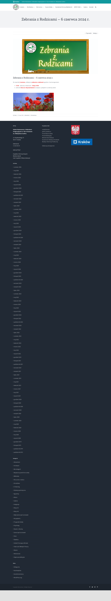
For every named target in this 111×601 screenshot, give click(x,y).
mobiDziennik (45, 129)
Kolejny (95, 33)
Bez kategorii (17, 469)
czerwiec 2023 (17, 294)
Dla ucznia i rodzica (19, 480)
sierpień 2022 (17, 329)
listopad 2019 (17, 445)
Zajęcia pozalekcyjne (19, 557)
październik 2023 (18, 280)
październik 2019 (18, 449)
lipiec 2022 (16, 332)
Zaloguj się (17, 567)
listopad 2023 (17, 276)
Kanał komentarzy (19, 574)
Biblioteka (16, 476)
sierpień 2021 (17, 371)
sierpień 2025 (17, 202)
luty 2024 (16, 265)
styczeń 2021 (17, 396)
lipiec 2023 (16, 290)
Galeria (16, 501)
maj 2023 (16, 297)
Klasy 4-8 (16, 511)
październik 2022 (18, 322)
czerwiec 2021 (17, 378)
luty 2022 (16, 350)
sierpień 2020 (17, 413)
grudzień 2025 (17, 188)
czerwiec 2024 (17, 251)
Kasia (15, 115)
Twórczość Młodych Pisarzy (21, 546)
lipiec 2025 (16, 206)
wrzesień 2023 (17, 283)
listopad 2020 (17, 403)
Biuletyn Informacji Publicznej (50, 141)
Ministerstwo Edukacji (48, 137)
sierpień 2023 (17, 287)
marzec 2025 (17, 220)
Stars (15, 536)
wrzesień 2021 (17, 368)
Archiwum (16, 465)
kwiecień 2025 (17, 216)
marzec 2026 (17, 177)
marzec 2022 (17, 346)
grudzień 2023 (17, 273)
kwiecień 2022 (17, 343)
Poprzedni (89, 33)
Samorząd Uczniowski (20, 532)
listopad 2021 (17, 360)
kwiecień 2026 (17, 174)
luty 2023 (16, 308)
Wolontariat (17, 553)
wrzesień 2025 (17, 199)
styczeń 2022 (17, 353)
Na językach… (17, 518)
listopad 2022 (17, 318)
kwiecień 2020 (17, 427)
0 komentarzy (33, 115)
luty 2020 (16, 434)
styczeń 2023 (17, 311)
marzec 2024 (17, 262)
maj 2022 (16, 339)
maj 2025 (16, 213)
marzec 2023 (17, 304)
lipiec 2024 (16, 248)
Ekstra (15, 497)
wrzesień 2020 (17, 410)
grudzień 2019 (17, 442)
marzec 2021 (17, 389)
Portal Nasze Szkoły (47, 133)
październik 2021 (18, 364)
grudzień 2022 (17, 315)
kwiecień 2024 (17, 258)
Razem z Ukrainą (18, 529)
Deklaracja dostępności (48, 146)
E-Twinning (17, 487)
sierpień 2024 (17, 244)
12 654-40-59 (16, 146)
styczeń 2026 (17, 184)
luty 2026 (16, 181)
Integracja (16, 504)
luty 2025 (16, 223)
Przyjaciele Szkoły (18, 522)
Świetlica (16, 539)
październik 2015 (18, 452)
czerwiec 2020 (17, 420)
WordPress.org (18, 577)
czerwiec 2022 (17, 336)
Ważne (15, 550)
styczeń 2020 (17, 438)
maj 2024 (16, 255)
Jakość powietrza (46, 131)
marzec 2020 (17, 431)
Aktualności (27, 115)
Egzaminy (16, 494)
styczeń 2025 (17, 227)
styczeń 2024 (17, 269)
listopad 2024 (17, 234)
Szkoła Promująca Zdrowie (21, 543)
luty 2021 (16, 392)
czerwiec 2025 (17, 209)
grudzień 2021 (17, 357)
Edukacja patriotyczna (20, 490)
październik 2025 (18, 195)
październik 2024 (18, 237)
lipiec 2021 (16, 375)
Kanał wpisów (17, 570)
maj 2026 (16, 170)
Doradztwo (17, 483)
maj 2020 (16, 424)
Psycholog (16, 525)
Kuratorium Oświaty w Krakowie (50, 140)
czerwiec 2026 (17, 167)
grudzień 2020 (17, 399)
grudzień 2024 (17, 230)
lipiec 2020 (16, 417)
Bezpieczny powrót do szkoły (21, 472)
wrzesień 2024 (17, 241)
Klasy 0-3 (16, 508)
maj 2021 (16, 382)
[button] (95, 7)
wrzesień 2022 (17, 325)
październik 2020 (18, 406)
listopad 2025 (17, 191)
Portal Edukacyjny (47, 135)
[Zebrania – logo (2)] (55, 56)
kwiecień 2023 (17, 301)
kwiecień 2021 (17, 385)
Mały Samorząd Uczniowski (21, 515)
